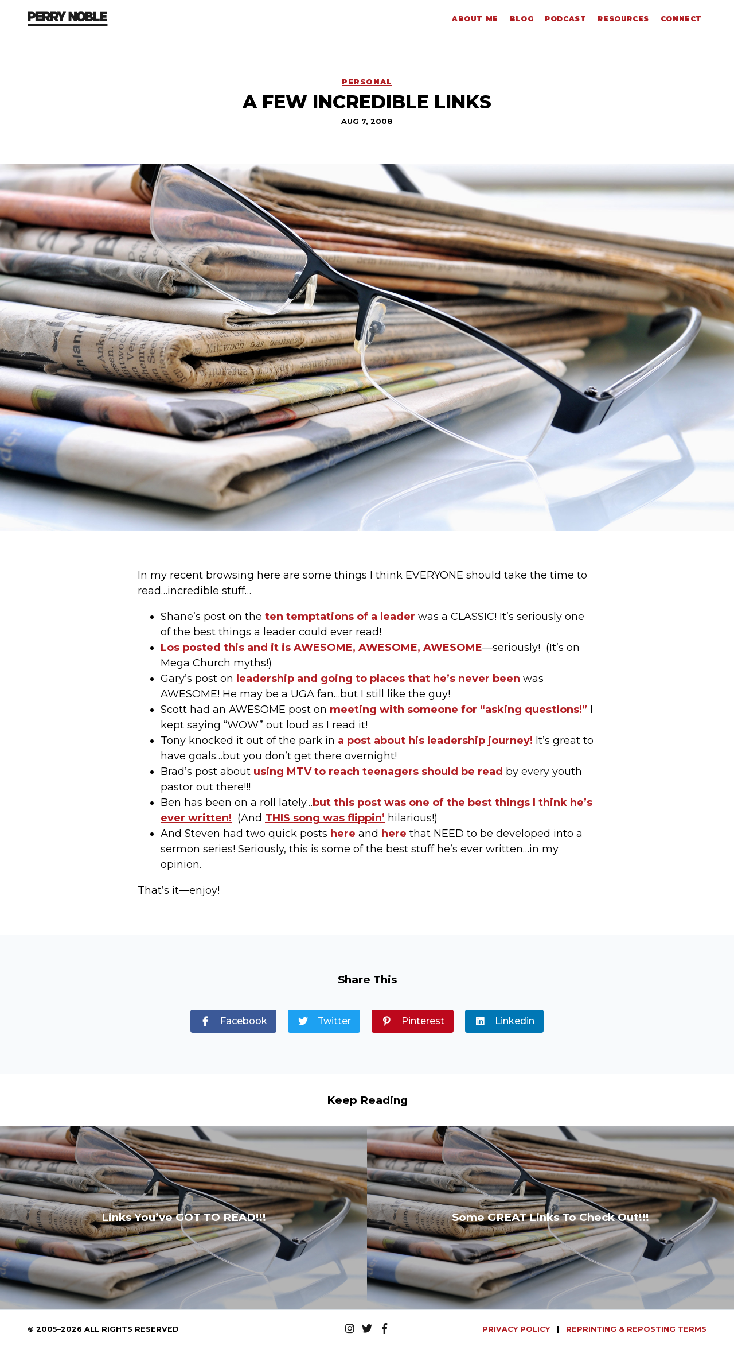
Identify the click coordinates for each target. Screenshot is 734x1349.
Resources (623, 18)
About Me (475, 18)
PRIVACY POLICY (517, 1329)
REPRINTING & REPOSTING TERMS (636, 1329)
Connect (681, 18)
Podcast (565, 18)
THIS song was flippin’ (325, 818)
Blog (521, 18)
